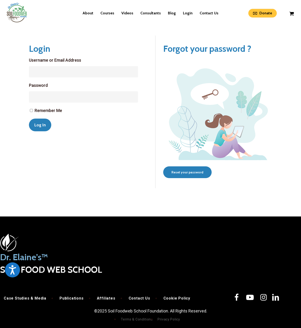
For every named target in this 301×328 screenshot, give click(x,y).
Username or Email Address (55, 60)
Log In (40, 125)
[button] (187, 172)
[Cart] (291, 13)
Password (38, 85)
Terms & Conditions (137, 319)
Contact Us (139, 298)
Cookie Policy (176, 298)
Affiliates (106, 298)
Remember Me (48, 110)
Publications (71, 298)
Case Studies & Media (25, 298)
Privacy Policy (169, 319)
